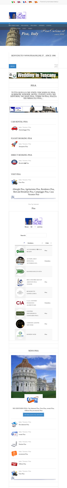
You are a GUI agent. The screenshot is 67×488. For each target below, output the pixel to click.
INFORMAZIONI (15, 28)
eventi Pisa (22, 434)
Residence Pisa (47, 189)
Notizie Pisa (22, 444)
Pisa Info (34, 25)
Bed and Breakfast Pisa (23, 192)
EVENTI (49, 25)
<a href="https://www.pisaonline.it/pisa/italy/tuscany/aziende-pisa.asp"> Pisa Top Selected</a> (33, 276)
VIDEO (30, 28)
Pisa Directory (14, 25)
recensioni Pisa (23, 454)
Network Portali (52, 1)
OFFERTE (41, 25)
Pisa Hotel (25, 25)
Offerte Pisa (22, 464)
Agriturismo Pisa (32, 189)
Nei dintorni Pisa (24, 424)
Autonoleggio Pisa (24, 130)
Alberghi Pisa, (19, 189)
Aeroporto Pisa (23, 146)
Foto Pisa (22, 474)
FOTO (24, 28)
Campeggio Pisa (41, 192)
